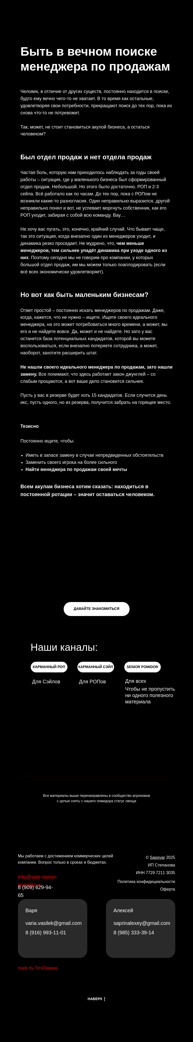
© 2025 (160, 857)
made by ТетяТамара (37, 968)
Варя (31, 910)
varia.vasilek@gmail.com (54, 923)
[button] (97, 609)
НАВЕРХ (97, 999)
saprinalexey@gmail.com (142, 923)
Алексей (123, 910)
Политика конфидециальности (146, 881)
